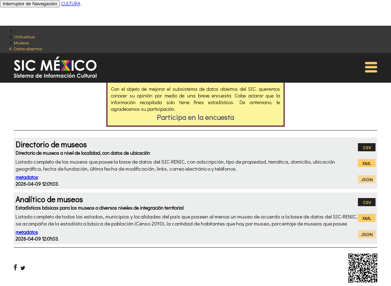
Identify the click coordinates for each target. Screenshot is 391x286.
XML (366, 163)
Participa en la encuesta (195, 117)
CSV (367, 147)
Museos (21, 42)
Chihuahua (24, 36)
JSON (367, 179)
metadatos (26, 177)
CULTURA (70, 3)
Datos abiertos (28, 48)
